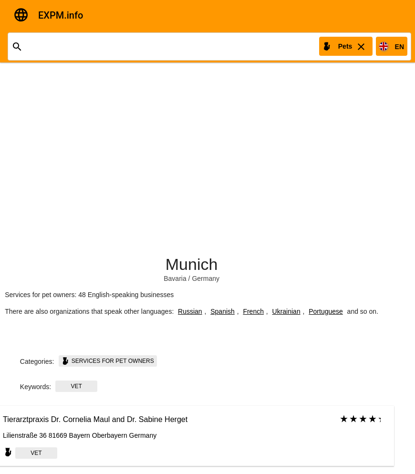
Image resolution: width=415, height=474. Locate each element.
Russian (190, 311)
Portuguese (326, 311)
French (253, 311)
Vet (76, 386)
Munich (192, 264)
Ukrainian (286, 311)
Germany (205, 278)
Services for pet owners (108, 361)
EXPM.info (60, 15)
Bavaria (175, 278)
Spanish (222, 311)
